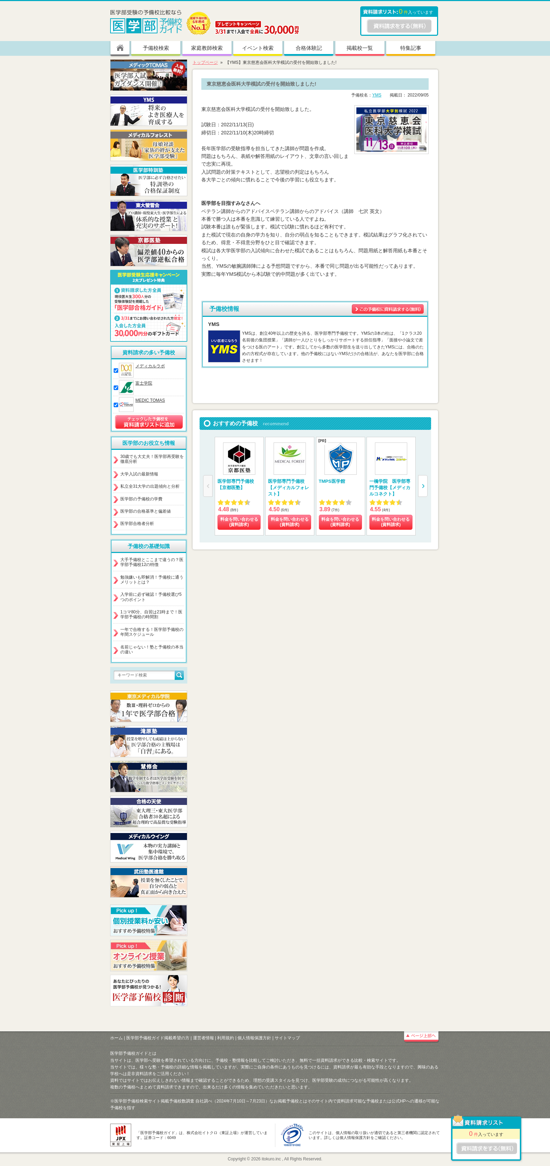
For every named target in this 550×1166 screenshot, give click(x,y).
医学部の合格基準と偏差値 (145, 511)
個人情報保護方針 (254, 1037)
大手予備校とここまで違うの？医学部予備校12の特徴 (151, 562)
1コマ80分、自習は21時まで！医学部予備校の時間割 (151, 614)
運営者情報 (203, 1037)
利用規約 (225, 1037)
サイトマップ (287, 1037)
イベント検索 (258, 48)
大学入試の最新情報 (139, 474)
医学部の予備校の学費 (141, 499)
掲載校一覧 (360, 48)
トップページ (205, 62)
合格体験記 (309, 48)
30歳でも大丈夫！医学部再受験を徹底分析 (152, 459)
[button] (423, 486)
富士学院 (143, 383)
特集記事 (410, 48)
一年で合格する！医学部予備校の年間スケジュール (151, 632)
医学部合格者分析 (137, 523)
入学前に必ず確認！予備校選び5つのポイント (151, 597)
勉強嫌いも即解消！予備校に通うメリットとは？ (151, 580)
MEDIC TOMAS (150, 400)
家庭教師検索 (207, 48)
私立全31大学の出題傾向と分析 (150, 486)
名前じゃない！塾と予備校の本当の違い (151, 649)
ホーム (116, 1037)
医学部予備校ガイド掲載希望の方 (157, 1037)
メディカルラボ (150, 366)
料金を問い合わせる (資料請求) (239, 522)
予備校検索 (156, 48)
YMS (376, 95)
